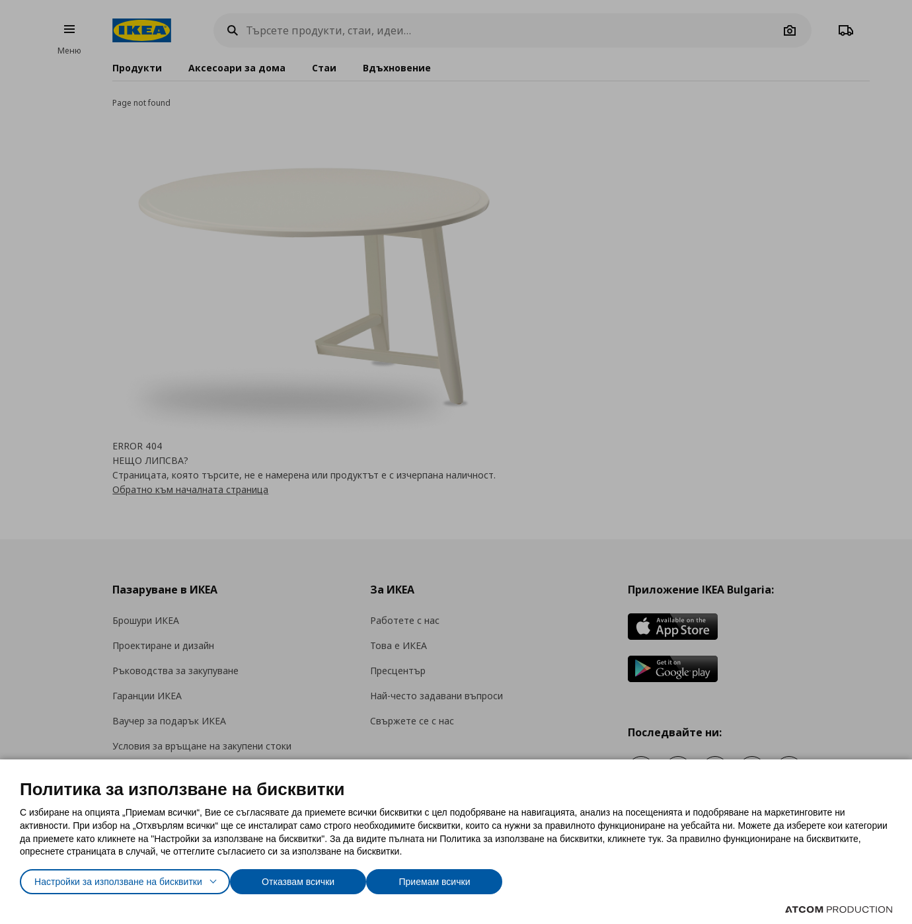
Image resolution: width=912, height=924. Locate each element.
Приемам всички (471, 878)
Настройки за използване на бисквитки (129, 878)
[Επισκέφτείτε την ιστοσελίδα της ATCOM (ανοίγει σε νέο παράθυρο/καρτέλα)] (838, 909)
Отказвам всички (327, 878)
